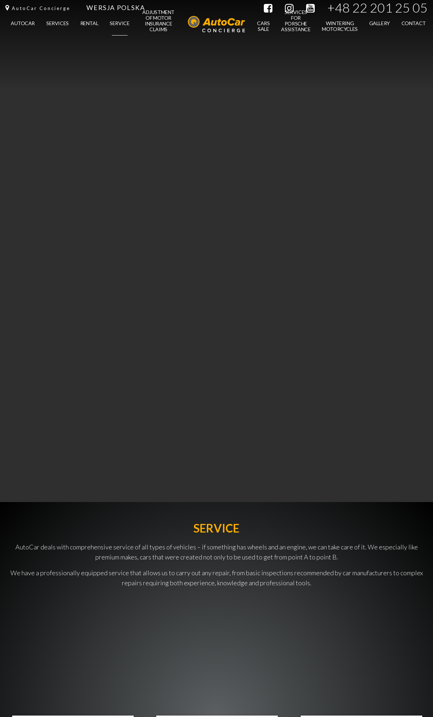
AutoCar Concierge (41, 8)
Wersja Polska (115, 7)
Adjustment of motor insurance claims (158, 23)
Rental (89, 28)
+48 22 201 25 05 (377, 7)
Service (119, 28)
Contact (413, 28)
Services (57, 28)
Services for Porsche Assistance (295, 23)
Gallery (379, 28)
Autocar (23, 28)
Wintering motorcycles (339, 31)
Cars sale (263, 31)
